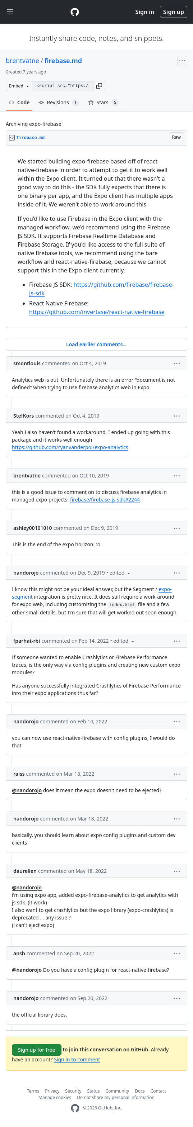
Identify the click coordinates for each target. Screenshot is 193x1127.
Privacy (52, 1091)
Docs (140, 1091)
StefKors (23, 415)
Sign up (173, 12)
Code (19, 102)
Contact (158, 1091)
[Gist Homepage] (74, 12)
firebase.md (63, 60)
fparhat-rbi (26, 640)
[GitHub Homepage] (75, 1108)
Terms (33, 1091)
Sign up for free (36, 1049)
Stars (103, 102)
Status (93, 1091)
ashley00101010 (32, 527)
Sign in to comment (77, 1059)
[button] (99, 86)
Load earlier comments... (96, 344)
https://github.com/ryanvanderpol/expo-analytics (70, 447)
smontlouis (27, 363)
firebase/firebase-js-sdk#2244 (105, 499)
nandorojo (26, 572)
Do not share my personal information (116, 1097)
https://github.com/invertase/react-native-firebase (97, 312)
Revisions (58, 102)
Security (73, 1091)
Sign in (144, 12)
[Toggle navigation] (10, 12)
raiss (19, 773)
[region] (96, 237)
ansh (19, 953)
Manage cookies (54, 1097)
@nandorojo (27, 790)
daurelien (25, 870)
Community (117, 1091)
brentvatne (22, 60)
